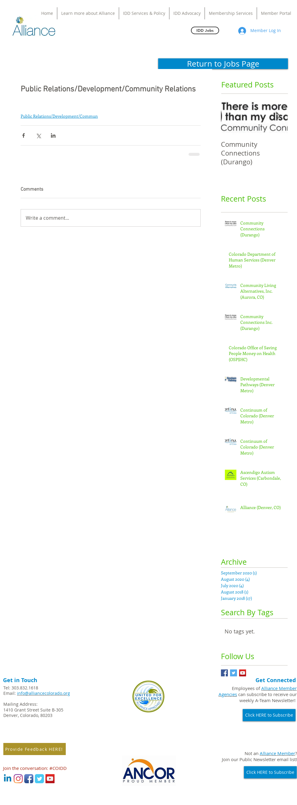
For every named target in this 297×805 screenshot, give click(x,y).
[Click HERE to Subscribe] (269, 715)
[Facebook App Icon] (28, 778)
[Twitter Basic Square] (233, 672)
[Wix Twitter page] (39, 778)
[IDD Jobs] (205, 30)
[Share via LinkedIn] (53, 135)
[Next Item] (278, 116)
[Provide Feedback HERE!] (34, 749)
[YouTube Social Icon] (242, 672)
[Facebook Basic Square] (224, 672)
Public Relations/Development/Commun (59, 116)
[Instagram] (18, 778)
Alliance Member (277, 753)
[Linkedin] (7, 778)
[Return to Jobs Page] (223, 63)
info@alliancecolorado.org (43, 693)
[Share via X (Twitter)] (38, 135)
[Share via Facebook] (23, 135)
